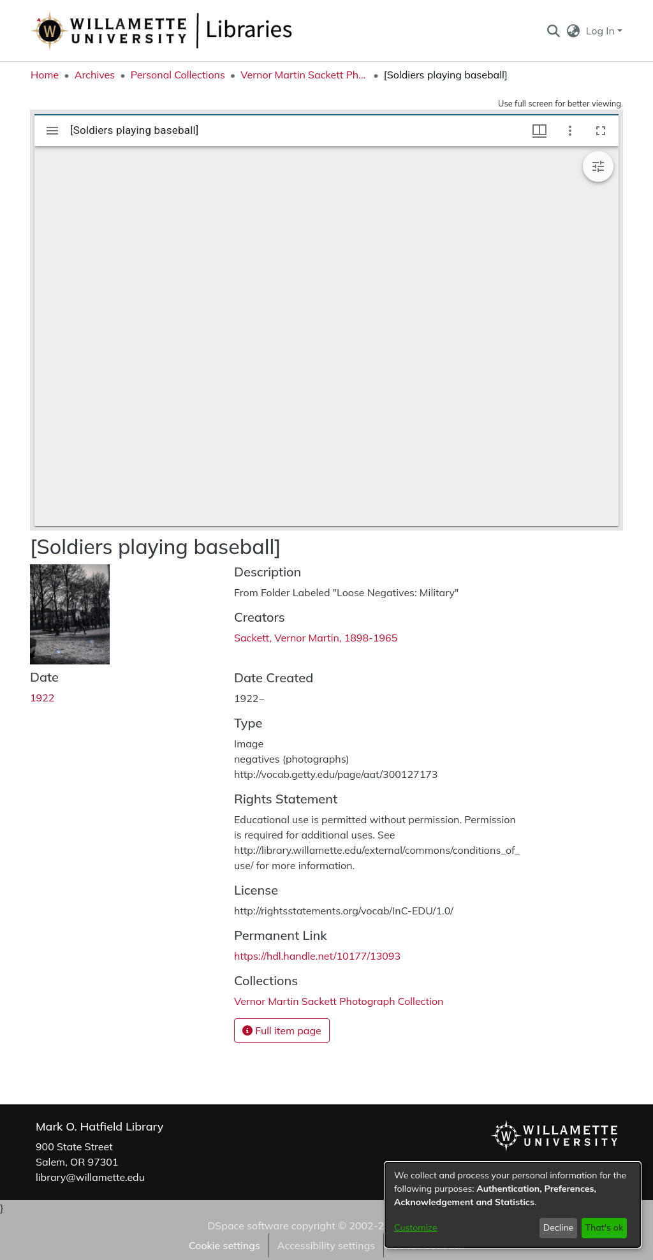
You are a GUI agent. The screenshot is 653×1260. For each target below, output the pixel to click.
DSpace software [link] (247, 1225)
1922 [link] (42, 697)
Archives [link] (95, 74)
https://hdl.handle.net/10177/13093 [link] (317, 955)
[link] (338, 1001)
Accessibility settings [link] (326, 1245)
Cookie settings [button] (224, 1245)
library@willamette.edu (90, 1177)
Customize (415, 1227)
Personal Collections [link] (178, 74)
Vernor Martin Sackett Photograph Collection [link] (304, 74)
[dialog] (512, 1204)
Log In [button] (601, 30)
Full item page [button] (281, 1030)
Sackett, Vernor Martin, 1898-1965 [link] (315, 637)
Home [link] (45, 74)
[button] (553, 30)
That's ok (604, 1227)
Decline (558, 1227)
